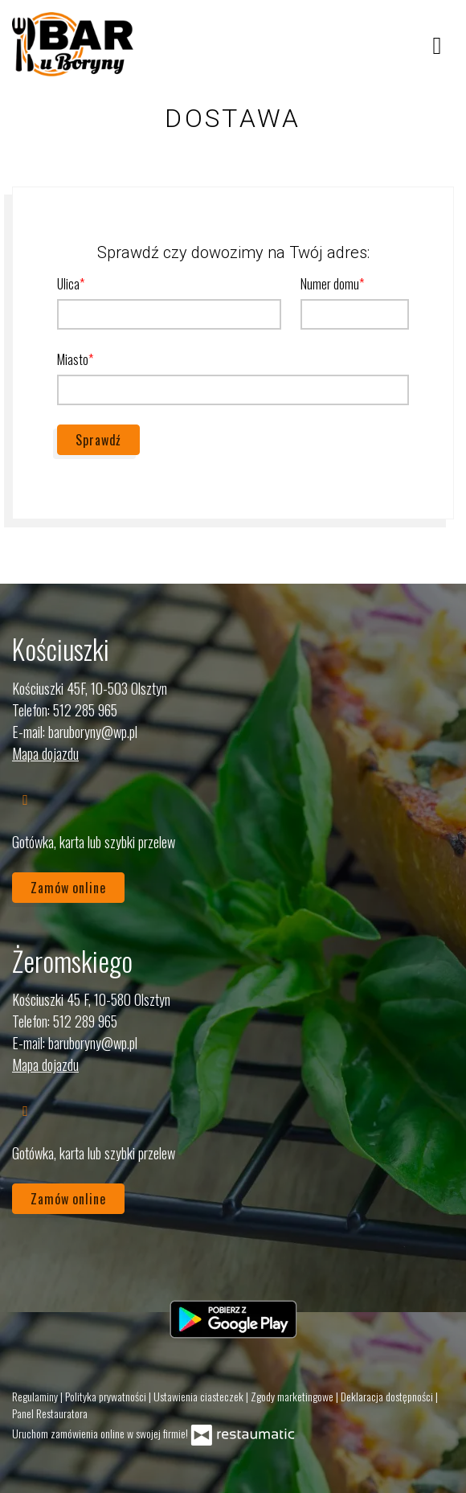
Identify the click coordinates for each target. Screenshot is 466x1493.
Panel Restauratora (50, 1413)
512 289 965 (85, 1021)
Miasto (72, 359)
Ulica (68, 283)
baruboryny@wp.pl (92, 731)
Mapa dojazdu (45, 753)
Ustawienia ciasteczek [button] (199, 1396)
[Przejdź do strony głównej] (72, 44)
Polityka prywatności (107, 1396)
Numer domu (329, 283)
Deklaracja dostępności (388, 1396)
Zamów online (68, 887)
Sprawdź (98, 439)
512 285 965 (85, 709)
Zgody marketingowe (293, 1396)
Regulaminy (36, 1396)
